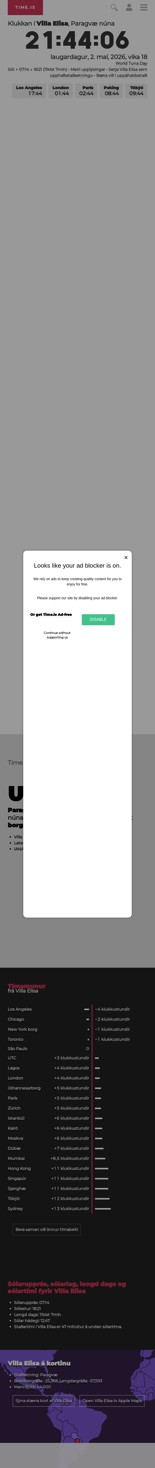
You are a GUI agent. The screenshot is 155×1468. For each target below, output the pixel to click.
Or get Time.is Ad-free (51, 615)
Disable (98, 619)
